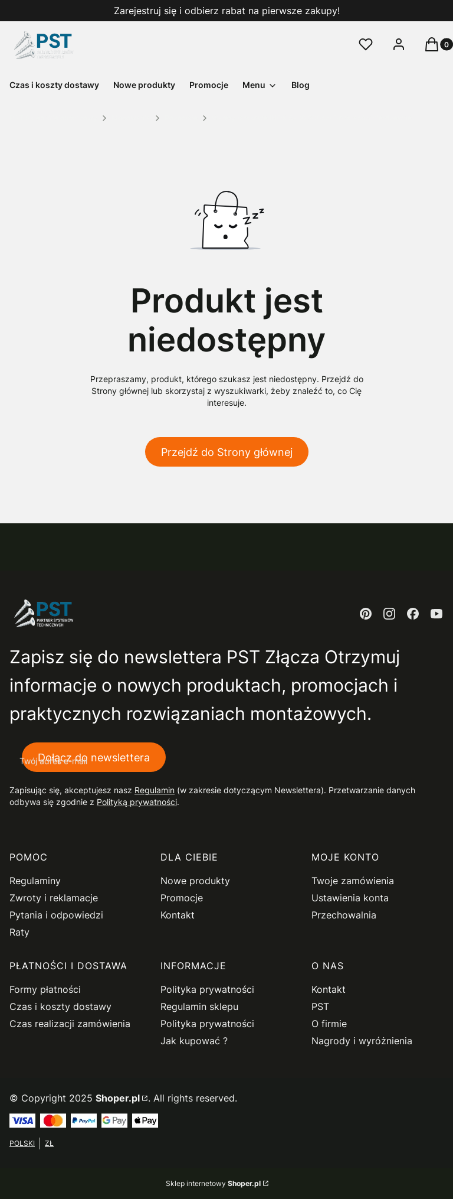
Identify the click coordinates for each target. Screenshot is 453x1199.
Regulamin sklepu (199, 1006)
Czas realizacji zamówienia (69, 1023)
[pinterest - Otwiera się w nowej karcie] (366, 614)
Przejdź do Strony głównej (227, 452)
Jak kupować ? (194, 1041)
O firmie (329, 1023)
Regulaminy (35, 881)
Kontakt (177, 915)
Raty (19, 932)
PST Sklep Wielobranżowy (53, 117)
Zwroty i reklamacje (53, 898)
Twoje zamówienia (352, 881)
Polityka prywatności (207, 989)
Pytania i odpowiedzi (56, 915)
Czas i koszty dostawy (60, 1006)
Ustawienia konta (350, 898)
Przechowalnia (343, 915)
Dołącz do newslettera (94, 757)
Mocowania (130, 117)
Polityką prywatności (137, 802)
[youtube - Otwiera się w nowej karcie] (436, 614)
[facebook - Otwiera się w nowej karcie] (413, 614)
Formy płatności (45, 989)
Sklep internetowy (213, 1183)
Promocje (181, 898)
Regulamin (154, 791)
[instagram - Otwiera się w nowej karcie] (389, 614)
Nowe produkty (195, 881)
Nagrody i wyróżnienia (361, 1041)
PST (320, 1006)
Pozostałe (181, 117)
